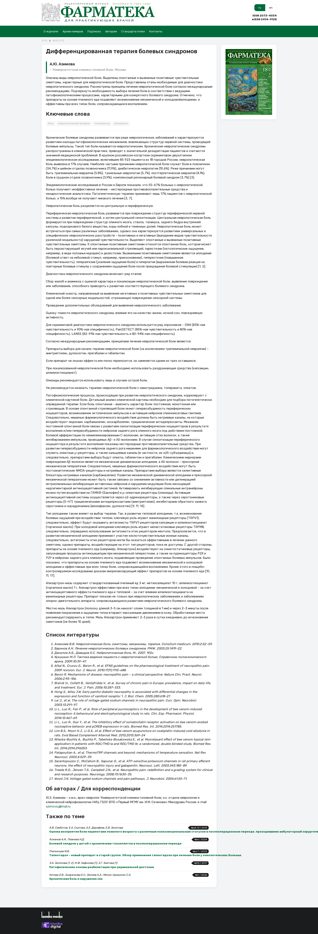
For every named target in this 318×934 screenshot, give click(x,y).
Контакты (155, 31)
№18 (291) (58, 40)
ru (259, 7)
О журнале (51, 31)
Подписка (94, 31)
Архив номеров (73, 31)
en (271, 7)
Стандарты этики (133, 31)
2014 (44, 40)
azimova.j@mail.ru (58, 806)
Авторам (111, 31)
